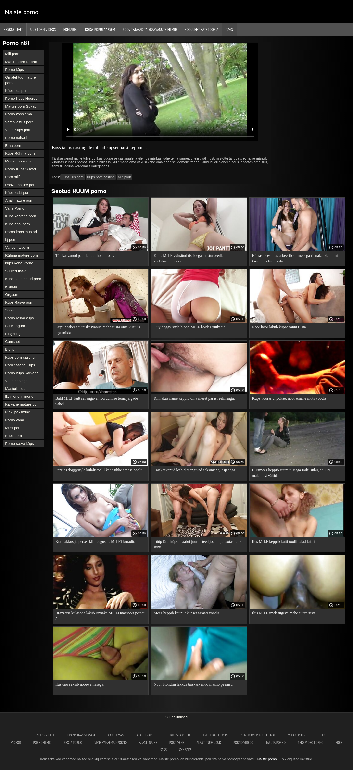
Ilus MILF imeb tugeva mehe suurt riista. (284, 613)
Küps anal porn (17, 224)
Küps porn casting (20, 357)
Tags (229, 29)
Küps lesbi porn (17, 192)
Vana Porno (14, 208)
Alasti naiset (146, 735)
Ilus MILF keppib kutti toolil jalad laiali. (284, 541)
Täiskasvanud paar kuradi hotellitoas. (84, 255)
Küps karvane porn (20, 216)
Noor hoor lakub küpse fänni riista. (279, 327)
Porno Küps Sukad (20, 169)
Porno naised (16, 138)
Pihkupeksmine (17, 412)
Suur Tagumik (16, 326)
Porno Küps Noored (21, 98)
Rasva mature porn (21, 185)
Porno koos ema (18, 114)
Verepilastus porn (19, 122)
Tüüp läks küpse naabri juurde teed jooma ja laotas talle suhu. (197, 544)
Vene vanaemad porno (111, 742)
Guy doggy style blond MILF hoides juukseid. (190, 327)
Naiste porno (21, 12)
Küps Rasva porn (19, 302)
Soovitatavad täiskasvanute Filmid (150, 29)
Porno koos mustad (21, 232)
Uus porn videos (43, 29)
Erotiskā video (180, 735)
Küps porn (13, 436)
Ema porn (13, 145)
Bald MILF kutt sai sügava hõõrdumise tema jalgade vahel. (96, 401)
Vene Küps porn (18, 130)
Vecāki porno (298, 735)
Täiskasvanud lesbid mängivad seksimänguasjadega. (195, 470)
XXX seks (185, 749)
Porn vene (176, 742)
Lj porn (10, 239)
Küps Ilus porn (17, 90)
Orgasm (11, 294)
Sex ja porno (73, 742)
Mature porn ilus (18, 161)
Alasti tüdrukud (209, 742)
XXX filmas (116, 735)
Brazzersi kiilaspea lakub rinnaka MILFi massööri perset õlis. (99, 616)
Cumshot (12, 341)
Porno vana (14, 420)
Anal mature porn (19, 200)
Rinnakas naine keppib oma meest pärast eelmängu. (194, 398)
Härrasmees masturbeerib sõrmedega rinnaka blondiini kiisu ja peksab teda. (295, 258)
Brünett (11, 287)
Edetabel (70, 29)
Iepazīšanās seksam (81, 735)
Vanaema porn (17, 247)
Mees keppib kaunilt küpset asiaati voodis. (187, 613)
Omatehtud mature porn (20, 80)
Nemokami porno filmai (258, 735)
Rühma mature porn (21, 255)
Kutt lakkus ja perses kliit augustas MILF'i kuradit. (95, 541)
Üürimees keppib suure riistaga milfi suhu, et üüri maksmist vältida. (291, 473)
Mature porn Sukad (21, 106)
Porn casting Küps (20, 365)
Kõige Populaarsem (100, 29)
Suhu (9, 310)
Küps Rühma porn (20, 153)
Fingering (13, 334)
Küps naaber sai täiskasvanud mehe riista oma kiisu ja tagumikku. (97, 330)
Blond (9, 349)
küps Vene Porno (19, 263)
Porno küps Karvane (21, 373)
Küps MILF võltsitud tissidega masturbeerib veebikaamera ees (188, 258)
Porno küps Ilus (17, 69)
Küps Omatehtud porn (23, 279)
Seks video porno (310, 742)
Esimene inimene (19, 396)
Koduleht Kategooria (201, 29)
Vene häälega (16, 381)
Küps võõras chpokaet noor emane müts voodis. (289, 398)
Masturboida (15, 388)
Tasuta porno (276, 742)
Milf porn (12, 54)
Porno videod (243, 742)
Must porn (13, 428)
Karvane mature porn (22, 404)
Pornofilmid (42, 742)
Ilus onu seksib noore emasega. (79, 684)
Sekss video (46, 735)
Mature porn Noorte (21, 62)
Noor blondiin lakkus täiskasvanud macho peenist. (193, 684)
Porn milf (12, 177)
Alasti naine (148, 742)
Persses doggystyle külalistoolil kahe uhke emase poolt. (99, 470)
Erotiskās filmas (215, 735)
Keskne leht (13, 29)
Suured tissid (15, 271)
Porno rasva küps (19, 318)
